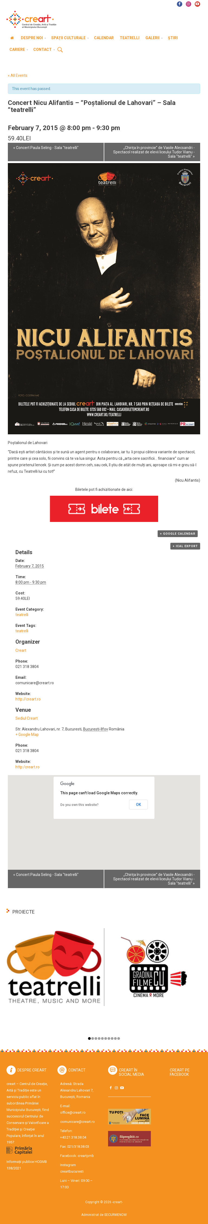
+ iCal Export (185, 546)
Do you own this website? (79, 805)
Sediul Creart (26, 718)
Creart (20, 650)
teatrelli (21, 615)
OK (138, 804)
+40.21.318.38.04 (73, 1137)
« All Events (17, 75)
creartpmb (86, 1156)
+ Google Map (27, 734)
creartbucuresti (72, 1171)
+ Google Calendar (177, 533)
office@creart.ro (73, 1112)
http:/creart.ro (27, 767)
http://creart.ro (28, 699)
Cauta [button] (60, 50)
